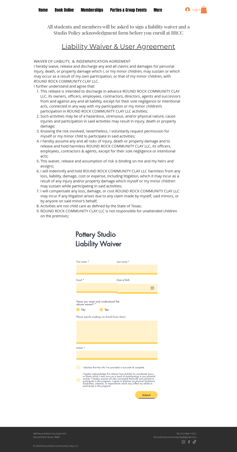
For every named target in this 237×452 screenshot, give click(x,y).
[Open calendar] (152, 288)
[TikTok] (194, 442)
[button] (204, 9)
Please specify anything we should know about (100, 317)
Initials (79, 348)
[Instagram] (183, 442)
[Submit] (146, 395)
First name (81, 262)
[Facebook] (189, 442)
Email (79, 280)
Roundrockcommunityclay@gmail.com (175, 437)
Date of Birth (123, 280)
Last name (122, 262)
